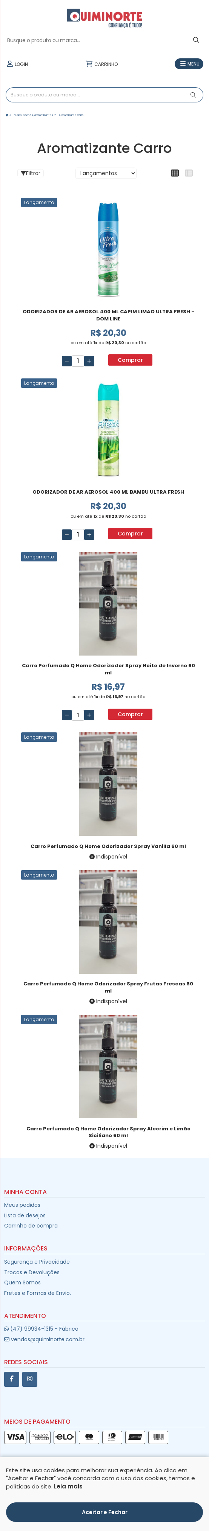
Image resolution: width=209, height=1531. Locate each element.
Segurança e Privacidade (37, 1262)
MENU (189, 64)
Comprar (130, 360)
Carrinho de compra (31, 1225)
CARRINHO (101, 64)
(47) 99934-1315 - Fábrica (41, 1329)
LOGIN (17, 64)
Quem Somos (22, 1282)
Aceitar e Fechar (105, 1512)
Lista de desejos (25, 1215)
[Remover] (67, 361)
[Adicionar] (89, 361)
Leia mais (68, 1486)
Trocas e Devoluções (32, 1272)
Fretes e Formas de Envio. (37, 1293)
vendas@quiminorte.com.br (44, 1339)
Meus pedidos (22, 1205)
